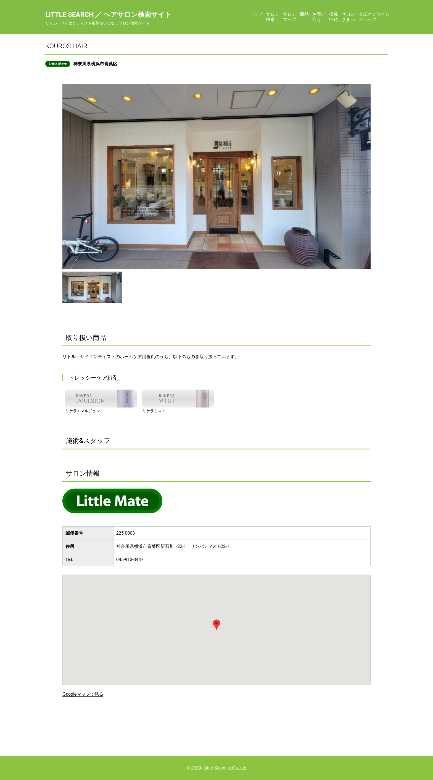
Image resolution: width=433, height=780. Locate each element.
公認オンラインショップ (374, 17)
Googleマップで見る (82, 694)
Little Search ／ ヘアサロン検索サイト (108, 14)
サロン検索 (272, 17)
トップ (255, 14)
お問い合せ (319, 17)
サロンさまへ (348, 17)
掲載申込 (333, 17)
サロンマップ (289, 17)
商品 (304, 14)
